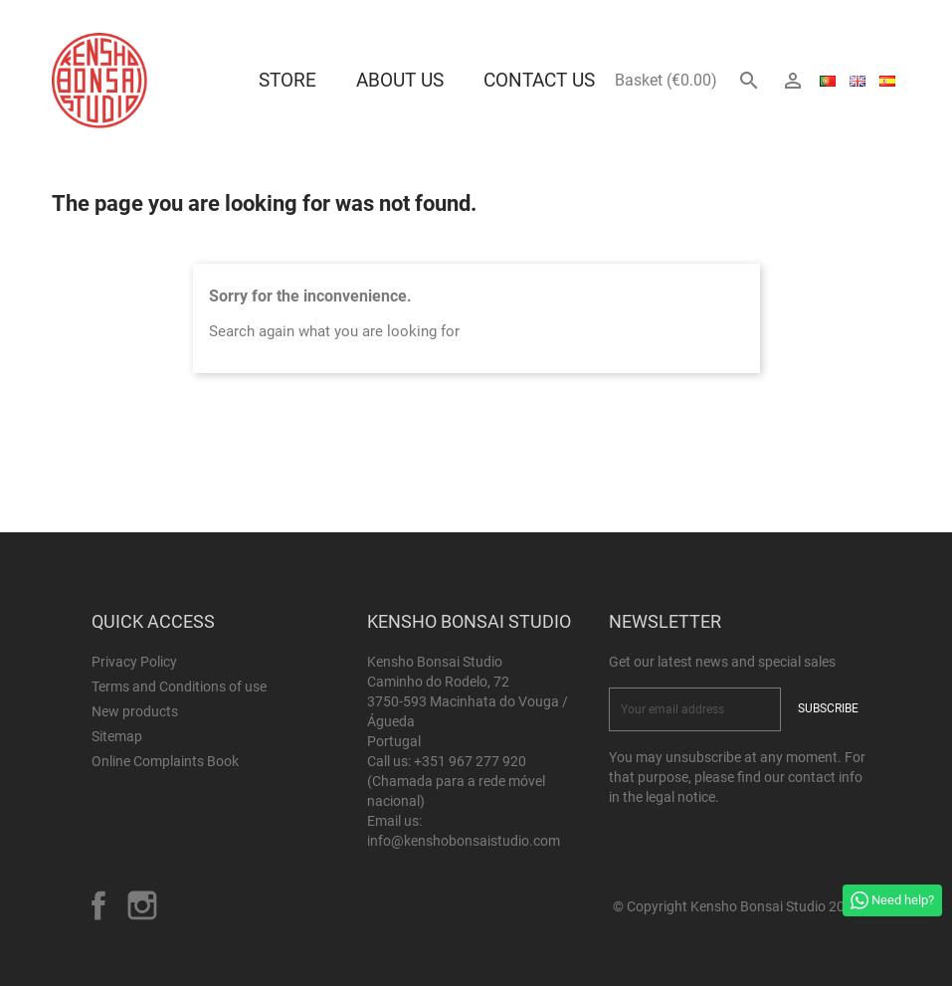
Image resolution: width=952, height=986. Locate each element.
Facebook (98, 905)
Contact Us (539, 80)
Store (287, 80)
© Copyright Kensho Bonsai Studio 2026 (736, 906)
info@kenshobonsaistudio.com (463, 841)
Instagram (142, 905)
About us (400, 80)
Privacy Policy (134, 662)
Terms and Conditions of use (179, 686)
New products (135, 711)
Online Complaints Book (165, 761)
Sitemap (117, 736)
